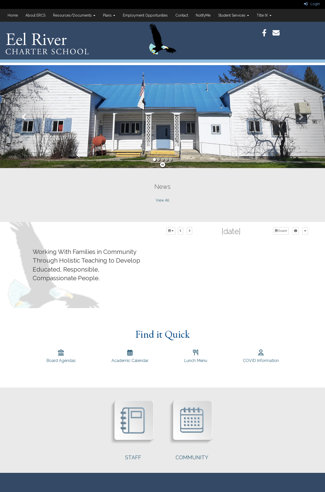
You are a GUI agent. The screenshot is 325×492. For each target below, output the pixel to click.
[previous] (180, 231)
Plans (109, 15)
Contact (181, 15)
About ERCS (35, 15)
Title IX (264, 15)
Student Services (233, 15)
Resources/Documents (74, 15)
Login (312, 4)
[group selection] (170, 231)
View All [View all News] (162, 200)
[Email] (278, 34)
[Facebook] (267, 34)
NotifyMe (203, 15)
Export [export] (281, 230)
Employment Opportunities (145, 15)
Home (13, 15)
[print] (295, 231)
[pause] (162, 165)
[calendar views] (305, 231)
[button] (24, 116)
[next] (189, 231)
